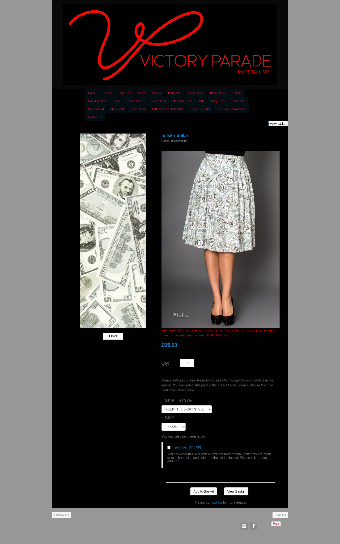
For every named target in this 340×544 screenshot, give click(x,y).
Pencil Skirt (138, 109)
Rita (201, 101)
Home (92, 93)
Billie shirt (117, 109)
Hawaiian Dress (182, 101)
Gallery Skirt (96, 109)
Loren (141, 93)
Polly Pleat (175, 93)
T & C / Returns (200, 109)
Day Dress (124, 93)
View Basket (236, 491)
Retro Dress (217, 93)
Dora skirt (238, 101)
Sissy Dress (218, 101)
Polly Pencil (195, 93)
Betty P (107, 93)
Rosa (116, 101)
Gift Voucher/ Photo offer (167, 109)
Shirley (156, 93)
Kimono (236, 93)
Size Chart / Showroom (231, 109)
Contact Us (95, 117)
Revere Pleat (158, 101)
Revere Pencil (135, 101)
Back (113, 336)
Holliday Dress (97, 101)
